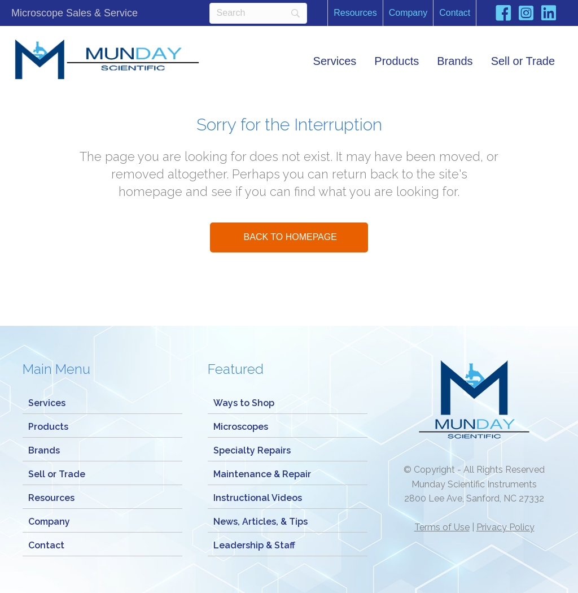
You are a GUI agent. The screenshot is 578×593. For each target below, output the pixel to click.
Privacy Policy (505, 527)
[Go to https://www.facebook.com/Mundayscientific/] (503, 15)
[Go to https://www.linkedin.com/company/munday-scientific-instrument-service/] (548, 14)
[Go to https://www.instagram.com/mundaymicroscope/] (526, 14)
